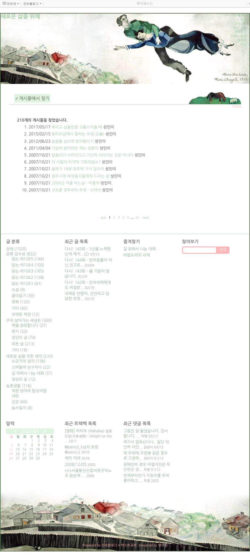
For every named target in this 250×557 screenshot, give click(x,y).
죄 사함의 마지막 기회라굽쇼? (75, 162)
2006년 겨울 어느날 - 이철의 (75, 183)
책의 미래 (72, 458)
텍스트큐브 (128, 545)
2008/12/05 (75, 464)
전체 (16, 249)
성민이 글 (24, 338)
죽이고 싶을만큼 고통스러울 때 (76, 127)
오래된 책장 (26, 314)
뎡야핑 (163, 545)
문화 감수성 (21, 254)
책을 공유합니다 (29, 325)
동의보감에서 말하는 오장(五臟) (77, 134)
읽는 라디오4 (28, 265)
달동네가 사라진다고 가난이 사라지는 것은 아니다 (92, 155)
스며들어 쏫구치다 (31, 367)
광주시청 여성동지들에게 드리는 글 (80, 176)
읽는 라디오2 (28, 277)
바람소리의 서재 (136, 255)
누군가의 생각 (28, 361)
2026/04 (30, 431)
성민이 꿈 (24, 379)
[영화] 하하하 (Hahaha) (85, 431)
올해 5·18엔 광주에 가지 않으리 (77, 169)
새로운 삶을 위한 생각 (29, 356)
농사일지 (22, 408)
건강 (19, 402)
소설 (18, 290)
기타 (19, 308)
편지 (19, 331)
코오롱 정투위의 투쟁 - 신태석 (76, 190)
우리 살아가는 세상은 (29, 320)
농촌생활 (19, 386)
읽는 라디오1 (27, 284)
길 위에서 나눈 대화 (32, 373)
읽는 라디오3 (28, 271)
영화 (21, 302)
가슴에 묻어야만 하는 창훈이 (74, 148)
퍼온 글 (23, 344)
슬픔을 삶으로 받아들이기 (72, 141)
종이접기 (23, 296)
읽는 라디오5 (28, 259)
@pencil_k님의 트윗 (81, 447)
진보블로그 (109, 545)
